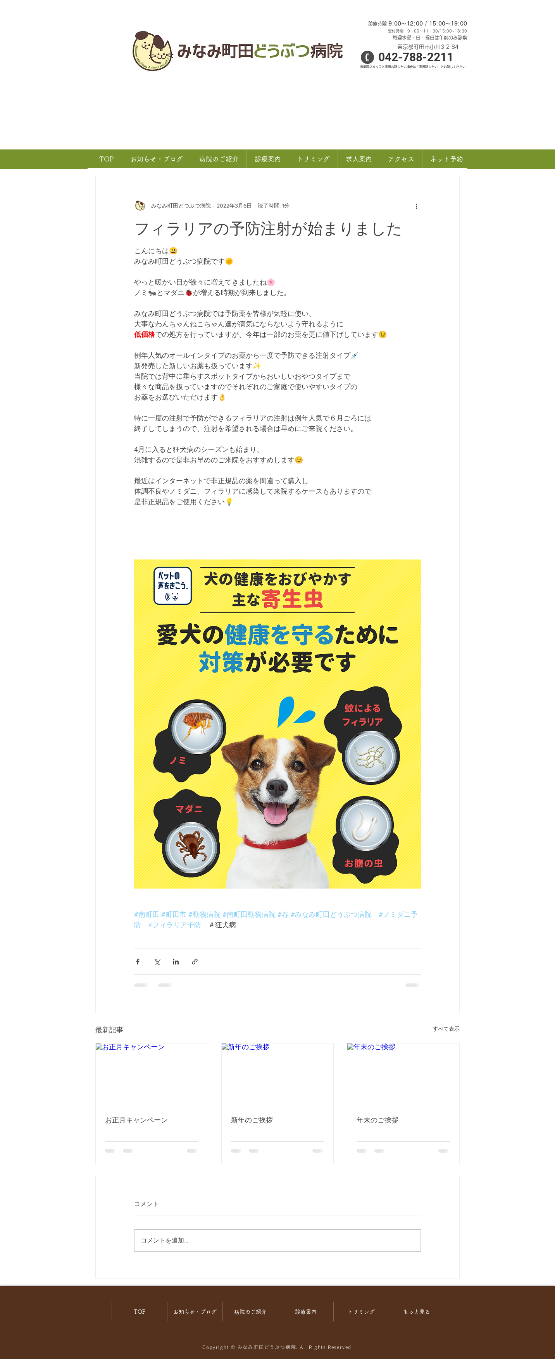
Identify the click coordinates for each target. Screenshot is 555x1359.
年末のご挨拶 (377, 1120)
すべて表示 (446, 1029)
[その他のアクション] (416, 205)
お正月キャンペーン (136, 1120)
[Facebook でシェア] (137, 961)
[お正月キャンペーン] (152, 1074)
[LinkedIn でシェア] (175, 961)
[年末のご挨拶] (403, 1074)
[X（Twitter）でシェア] (156, 961)
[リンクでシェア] (194, 961)
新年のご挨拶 (252, 1120)
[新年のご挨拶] (278, 1074)
